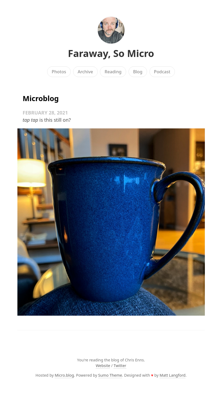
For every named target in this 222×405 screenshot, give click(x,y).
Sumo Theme (110, 375)
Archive (85, 72)
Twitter (120, 365)
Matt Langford (173, 375)
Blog (137, 72)
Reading (112, 72)
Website (103, 365)
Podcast (162, 72)
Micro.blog (64, 375)
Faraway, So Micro (111, 53)
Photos (59, 72)
